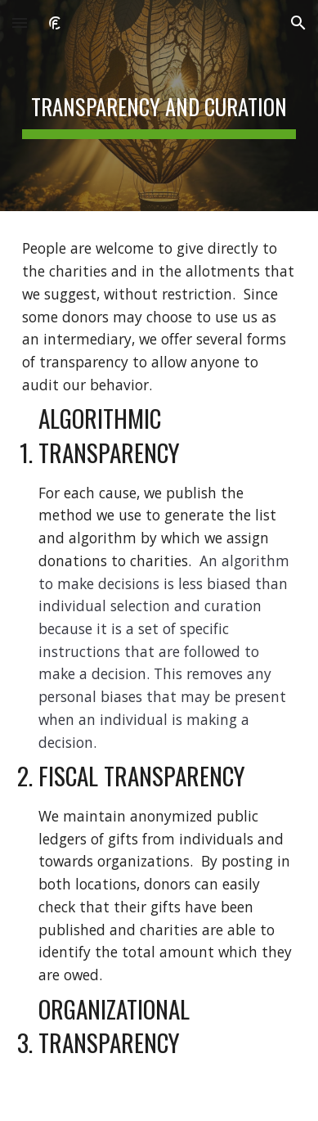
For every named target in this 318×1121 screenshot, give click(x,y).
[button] (19, 22)
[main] (159, 105)
